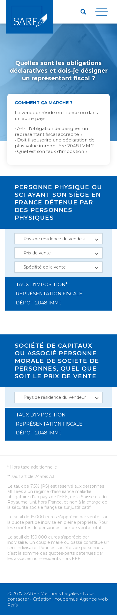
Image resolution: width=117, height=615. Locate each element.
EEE (63, 496)
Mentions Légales (59, 593)
